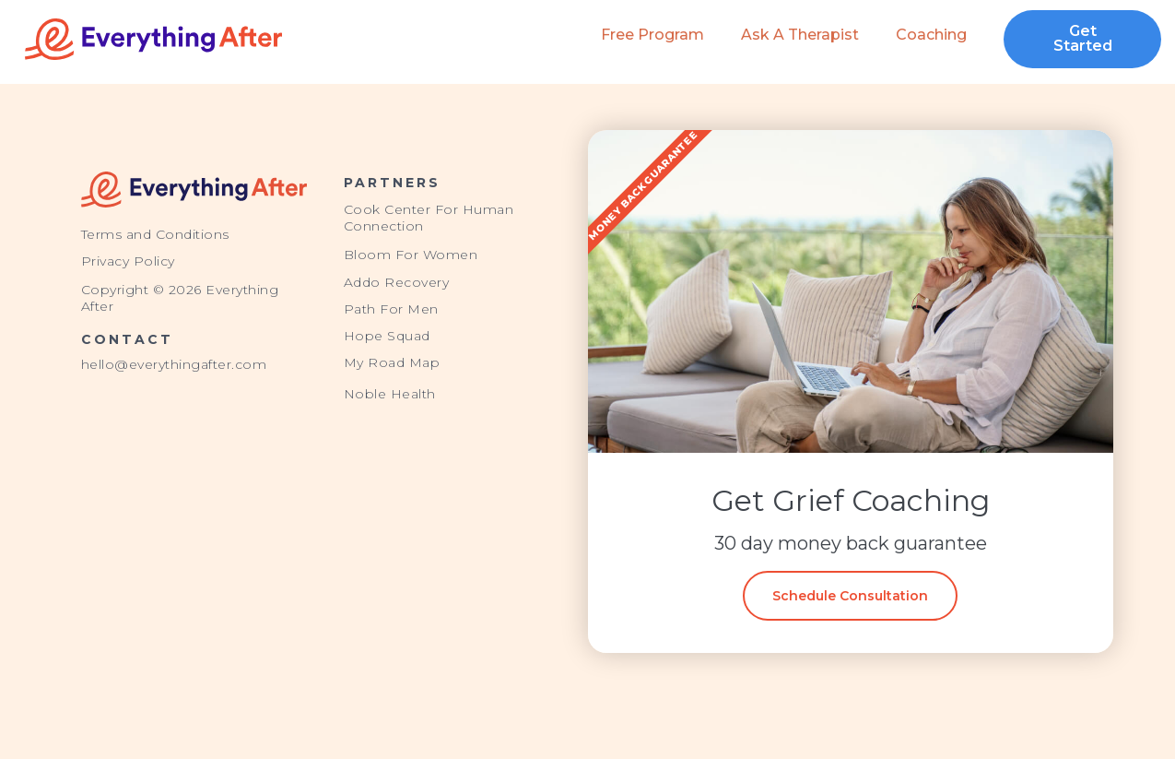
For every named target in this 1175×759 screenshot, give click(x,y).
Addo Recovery (397, 282)
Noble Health (390, 393)
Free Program (652, 34)
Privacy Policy (128, 261)
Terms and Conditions (155, 234)
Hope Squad (387, 335)
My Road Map (392, 362)
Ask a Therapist (800, 34)
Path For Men (391, 309)
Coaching (931, 34)
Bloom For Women (411, 254)
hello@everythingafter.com (174, 364)
